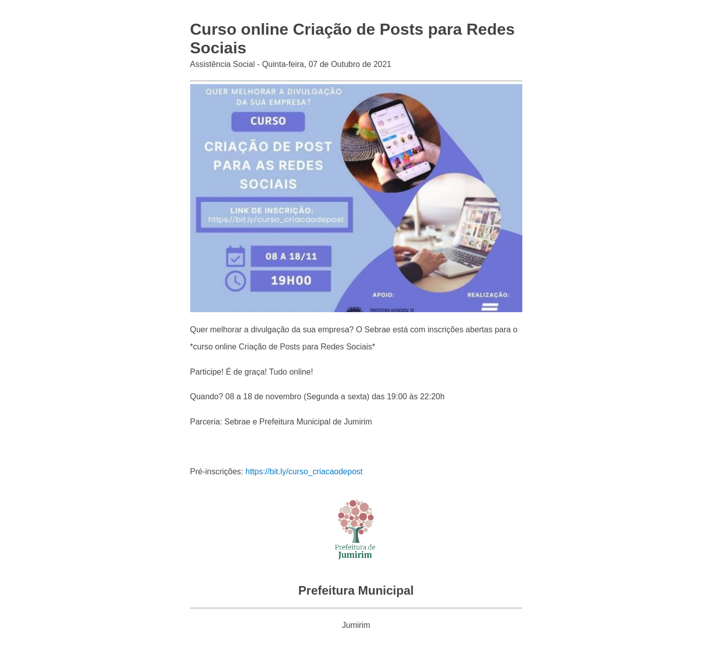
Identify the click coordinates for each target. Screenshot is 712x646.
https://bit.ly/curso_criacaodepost (304, 471)
